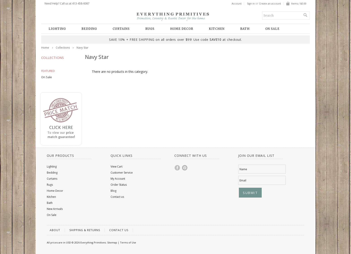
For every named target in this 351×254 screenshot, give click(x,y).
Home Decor (181, 29)
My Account (118, 179)
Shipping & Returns (84, 230)
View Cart (116, 166)
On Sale (272, 29)
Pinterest (185, 168)
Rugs (149, 29)
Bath (245, 29)
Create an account (270, 3)
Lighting (57, 29)
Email (243, 180)
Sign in (251, 3)
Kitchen (217, 29)
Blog (113, 191)
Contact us (117, 197)
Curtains (121, 29)
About (55, 230)
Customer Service (122, 172)
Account (237, 3)
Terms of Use (128, 242)
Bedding (89, 29)
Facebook (177, 168)
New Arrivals (55, 209)
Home (45, 48)
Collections (63, 48)
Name (243, 169)
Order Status (119, 185)
